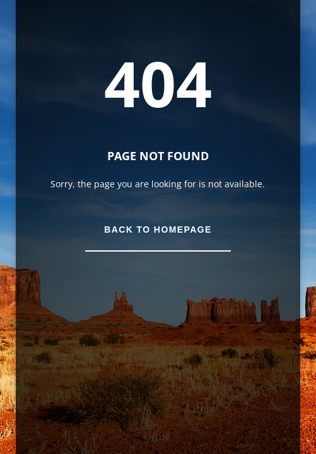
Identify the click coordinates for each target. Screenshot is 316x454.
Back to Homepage (157, 229)
